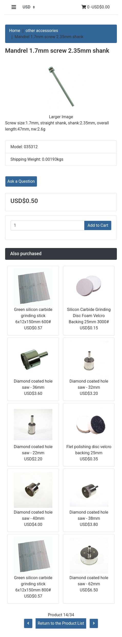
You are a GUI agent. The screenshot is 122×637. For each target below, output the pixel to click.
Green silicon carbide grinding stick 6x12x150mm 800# (33, 583)
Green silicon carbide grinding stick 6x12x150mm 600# (33, 315)
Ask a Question (21, 181)
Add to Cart (97, 225)
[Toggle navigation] (13, 7)
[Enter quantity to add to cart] (48, 225)
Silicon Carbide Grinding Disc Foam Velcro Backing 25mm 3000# (89, 315)
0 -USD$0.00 (96, 7)
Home (14, 30)
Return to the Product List (61, 623)
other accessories (42, 30)
